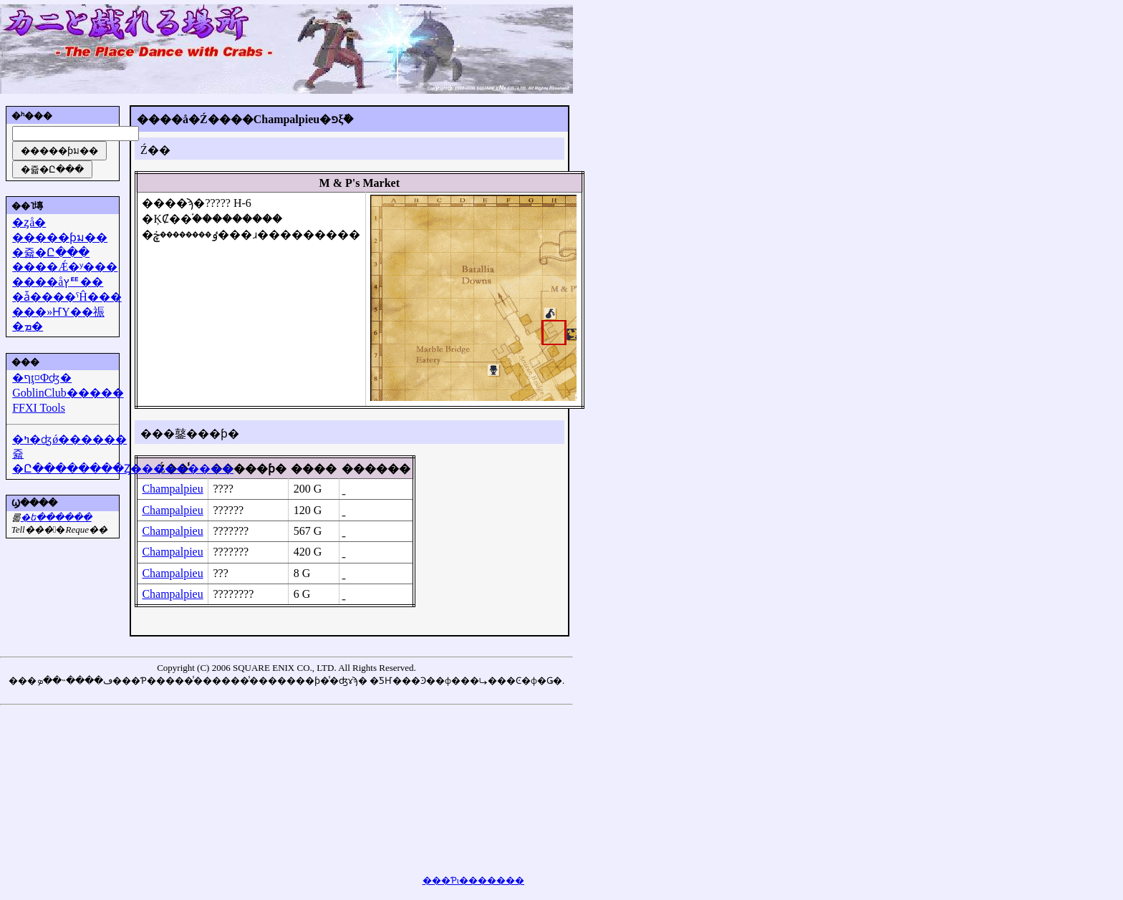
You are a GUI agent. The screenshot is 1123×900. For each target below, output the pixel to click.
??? (220, 573)
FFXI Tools (38, 408)
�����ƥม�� (59, 237)
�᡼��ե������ (56, 517)
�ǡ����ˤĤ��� (67, 297)
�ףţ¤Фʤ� (42, 378)
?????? (228, 510)
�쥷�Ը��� (51, 252)
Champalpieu (172, 489)
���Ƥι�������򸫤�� (474, 880)
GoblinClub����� (68, 393)
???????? (233, 594)
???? (223, 489)
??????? (231, 531)
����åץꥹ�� (57, 282)
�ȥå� (29, 222)
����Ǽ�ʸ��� (64, 267)
